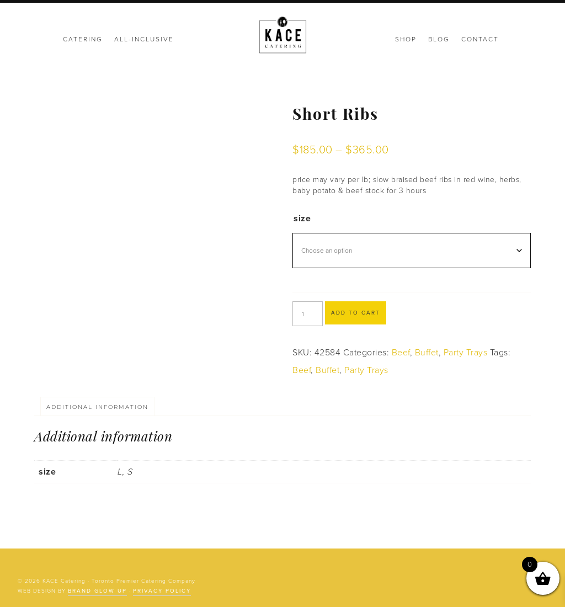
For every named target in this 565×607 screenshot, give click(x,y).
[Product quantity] (307, 313)
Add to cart (355, 313)
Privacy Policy (162, 591)
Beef (401, 352)
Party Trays (466, 352)
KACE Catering (282, 36)
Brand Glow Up (97, 591)
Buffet (427, 352)
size (302, 218)
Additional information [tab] (97, 407)
